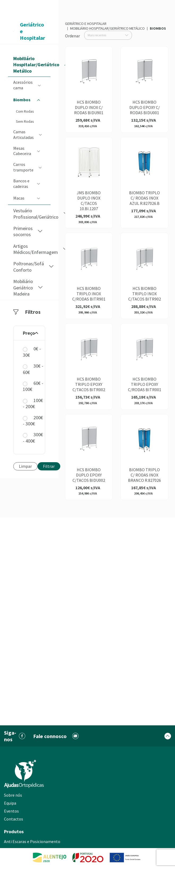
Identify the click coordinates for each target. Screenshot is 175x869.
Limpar (25, 466)
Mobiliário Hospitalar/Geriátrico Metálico (107, 28)
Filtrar (49, 466)
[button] (39, 85)
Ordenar (72, 35)
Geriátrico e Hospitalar (85, 23)
